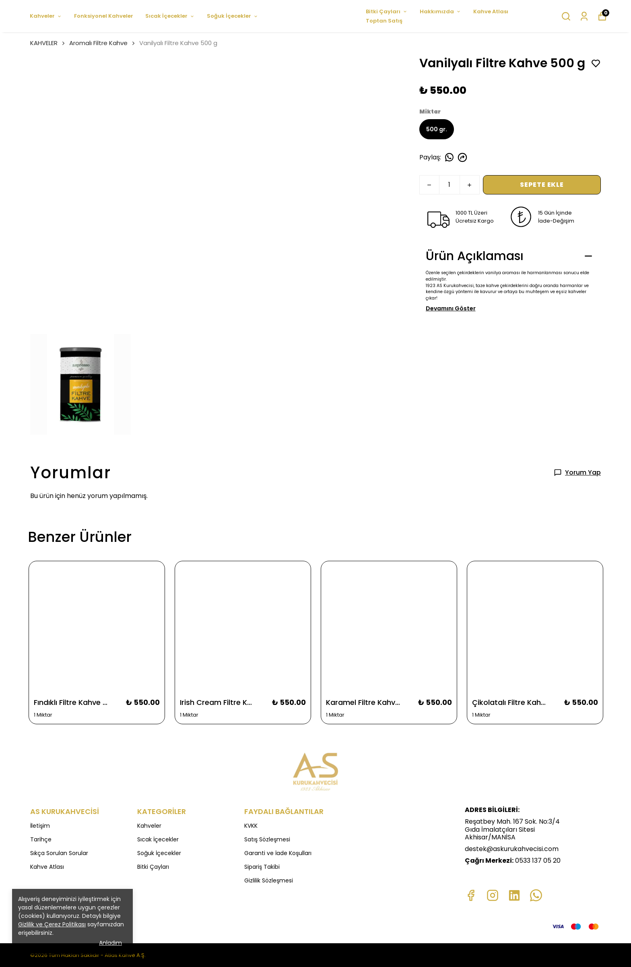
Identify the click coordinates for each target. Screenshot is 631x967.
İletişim (40, 826)
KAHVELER (48, 43)
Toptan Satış (384, 21)
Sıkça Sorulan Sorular (59, 853)
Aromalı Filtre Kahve (98, 43)
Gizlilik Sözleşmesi (268, 880)
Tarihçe (41, 839)
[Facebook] (471, 895)
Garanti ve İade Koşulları (277, 853)
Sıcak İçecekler (170, 16)
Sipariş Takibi (262, 867)
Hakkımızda (440, 11)
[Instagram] (493, 895)
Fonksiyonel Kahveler (103, 16)
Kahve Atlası (490, 11)
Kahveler (46, 16)
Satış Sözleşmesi (267, 839)
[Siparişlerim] (584, 16)
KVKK (251, 826)
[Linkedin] (514, 895)
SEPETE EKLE (542, 184)
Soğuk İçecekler (232, 16)
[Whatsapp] (536, 895)
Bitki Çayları (387, 11)
